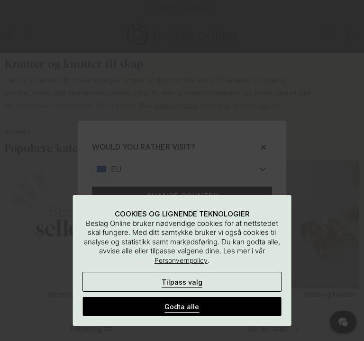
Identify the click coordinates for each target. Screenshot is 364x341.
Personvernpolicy (181, 260)
